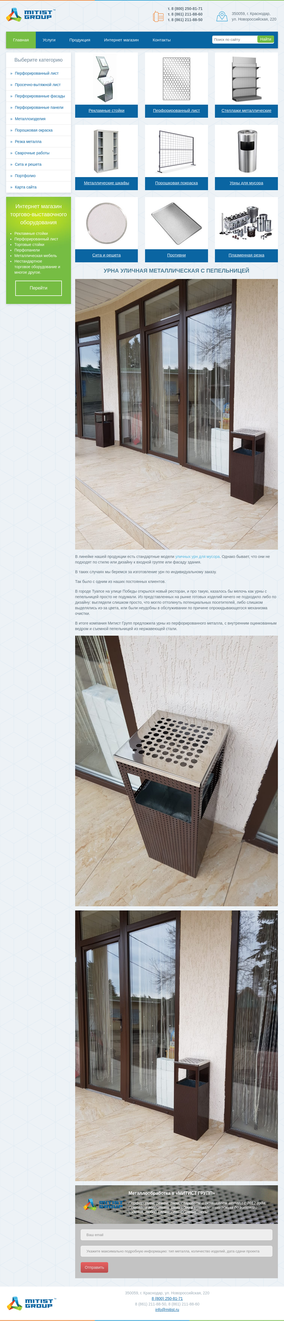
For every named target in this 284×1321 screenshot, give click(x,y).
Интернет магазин (121, 39)
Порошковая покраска (176, 182)
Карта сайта (26, 187)
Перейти (38, 288)
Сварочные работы (32, 153)
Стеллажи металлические (247, 110)
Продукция (79, 39)
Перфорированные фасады (40, 96)
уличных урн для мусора (197, 556)
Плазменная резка (246, 255)
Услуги (49, 39)
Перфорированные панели (39, 107)
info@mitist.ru (167, 1309)
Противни (176, 255)
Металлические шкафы (106, 182)
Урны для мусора (246, 182)
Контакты (162, 39)
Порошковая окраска (34, 130)
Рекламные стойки (106, 110)
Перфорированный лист (176, 110)
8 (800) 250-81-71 (167, 1298)
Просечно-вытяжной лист (38, 84)
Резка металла (28, 141)
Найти (265, 39)
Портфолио (25, 175)
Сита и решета (106, 255)
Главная (21, 39)
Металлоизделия (30, 119)
